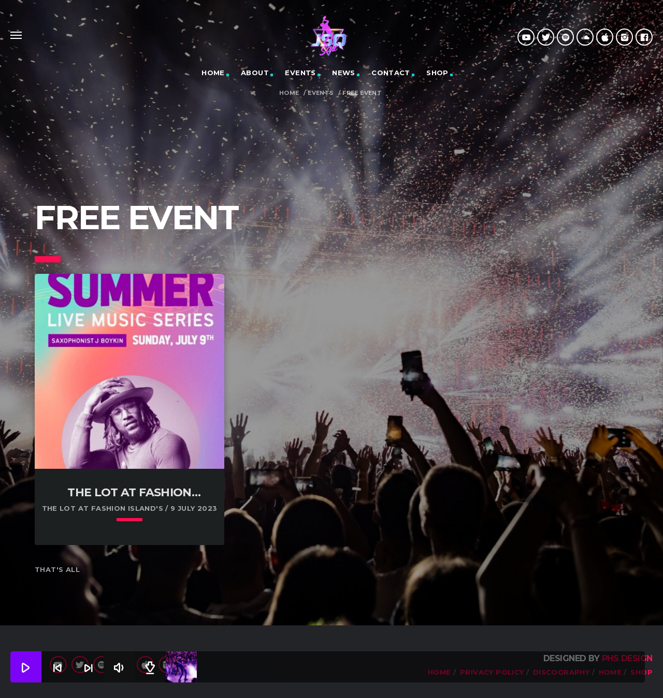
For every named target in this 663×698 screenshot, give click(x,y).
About (255, 72)
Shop (437, 72)
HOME (213, 72)
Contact (390, 72)
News (343, 72)
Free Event (362, 93)
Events (300, 72)
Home (289, 93)
